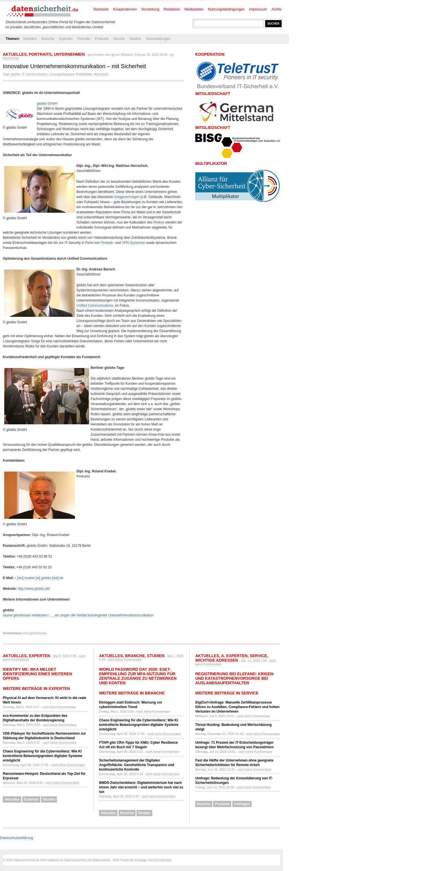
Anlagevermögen (127, 197)
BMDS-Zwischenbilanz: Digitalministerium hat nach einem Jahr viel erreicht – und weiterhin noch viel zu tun (141, 787)
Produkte (101, 39)
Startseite (101, 9)
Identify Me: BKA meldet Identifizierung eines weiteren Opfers (37, 674)
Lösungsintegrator (61, 74)
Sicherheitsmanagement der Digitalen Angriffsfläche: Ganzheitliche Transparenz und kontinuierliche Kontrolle (136, 764)
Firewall (106, 243)
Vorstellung (150, 9)
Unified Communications (94, 305)
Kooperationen (125, 9)
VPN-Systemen (133, 243)
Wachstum (101, 74)
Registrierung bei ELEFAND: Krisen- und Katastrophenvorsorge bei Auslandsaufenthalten (234, 678)
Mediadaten (194, 9)
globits (15, 74)
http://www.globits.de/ (34, 589)
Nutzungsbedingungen (226, 9)
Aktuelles (30, 39)
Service (119, 39)
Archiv (276, 9)
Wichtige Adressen (216, 660)
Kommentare (163, 860)
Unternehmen (69, 54)
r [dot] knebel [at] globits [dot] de (39, 578)
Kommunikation (37, 74)
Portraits (83, 39)
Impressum (258, 9)
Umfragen (242, 804)
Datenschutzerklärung (16, 838)
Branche (48, 39)
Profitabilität (84, 74)
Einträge (141, 860)
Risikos (158, 222)
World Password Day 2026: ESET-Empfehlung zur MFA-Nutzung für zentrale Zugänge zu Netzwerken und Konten (138, 676)
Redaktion (172, 9)
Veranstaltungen (158, 39)
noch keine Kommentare (59, 707)
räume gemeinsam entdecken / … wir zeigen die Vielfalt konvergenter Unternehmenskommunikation (78, 615)
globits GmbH (47, 104)
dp (113, 54)
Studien (135, 39)
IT (23, 74)
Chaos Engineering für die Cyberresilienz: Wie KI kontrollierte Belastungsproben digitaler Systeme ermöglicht (42, 755)
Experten (65, 39)
